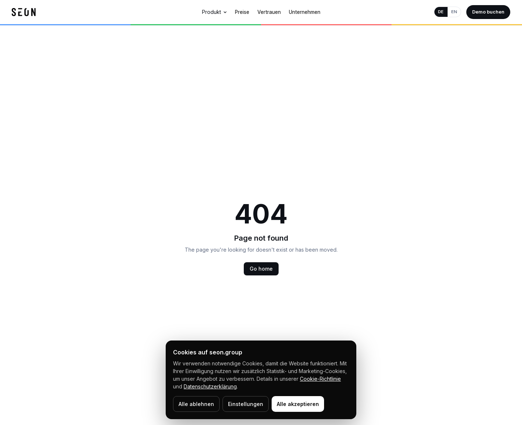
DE (441, 11)
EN (454, 11)
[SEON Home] (24, 12)
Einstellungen (245, 404)
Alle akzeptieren (298, 404)
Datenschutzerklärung (210, 386)
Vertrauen (269, 12)
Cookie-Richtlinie (320, 379)
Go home (261, 269)
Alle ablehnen (196, 404)
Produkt (214, 12)
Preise (242, 12)
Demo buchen (488, 12)
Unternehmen (304, 12)
